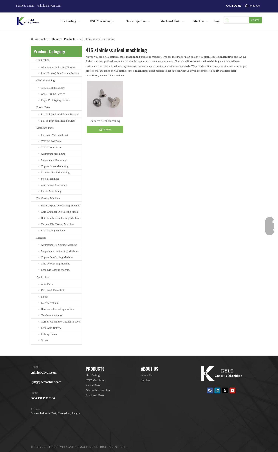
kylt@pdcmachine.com (46, 382)
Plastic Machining (51, 191)
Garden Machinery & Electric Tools (60, 321)
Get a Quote (233, 5)
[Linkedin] (217, 390)
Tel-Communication (52, 315)
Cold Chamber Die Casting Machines (61, 211)
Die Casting (42, 59)
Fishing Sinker (49, 334)
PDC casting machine (53, 230)
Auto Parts (47, 284)
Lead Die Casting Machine (56, 269)
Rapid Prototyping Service (55, 100)
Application (42, 276)
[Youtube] (232, 390)
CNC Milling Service (52, 87)
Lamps (44, 296)
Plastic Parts (43, 107)
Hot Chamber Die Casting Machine (60, 218)
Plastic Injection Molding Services (60, 114)
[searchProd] (239, 20)
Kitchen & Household (53, 290)
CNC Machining (45, 80)
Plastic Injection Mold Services (58, 120)
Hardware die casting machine (57, 309)
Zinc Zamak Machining (54, 184)
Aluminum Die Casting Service (58, 67)
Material (41, 237)
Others (44, 340)
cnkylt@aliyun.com (44, 372)
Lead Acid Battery (51, 327)
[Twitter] (225, 390)
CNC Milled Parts (51, 141)
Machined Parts (45, 127)
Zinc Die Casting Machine (55, 263)
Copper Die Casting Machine (57, 257)
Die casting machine (98, 390)
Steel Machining (50, 178)
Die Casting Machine (48, 198)
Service (145, 380)
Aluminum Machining (53, 153)
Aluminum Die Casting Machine (59, 244)
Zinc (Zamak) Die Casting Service (60, 73)
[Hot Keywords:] (255, 20)
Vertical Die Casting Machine (57, 224)
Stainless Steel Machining (55, 172)
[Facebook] (210, 390)
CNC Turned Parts (51, 147)
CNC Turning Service (53, 93)
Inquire (105, 129)
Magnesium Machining (54, 160)
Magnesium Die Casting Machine (59, 251)
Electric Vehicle (49, 302)
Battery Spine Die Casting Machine (60, 205)
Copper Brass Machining (54, 166)
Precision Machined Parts (55, 135)
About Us (146, 375)
